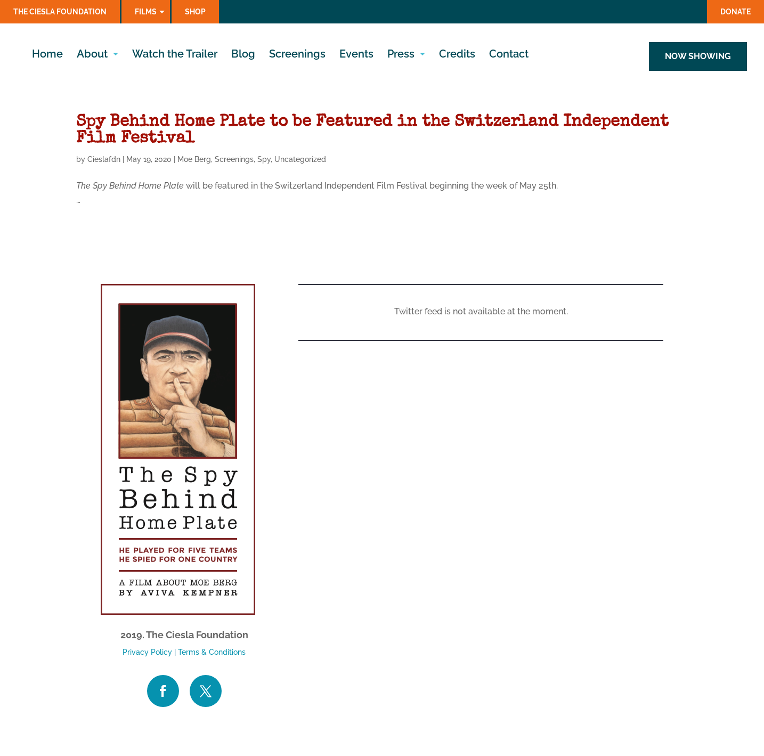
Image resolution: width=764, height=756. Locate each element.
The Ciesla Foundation (60, 11)
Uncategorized (300, 159)
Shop (195, 11)
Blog (243, 55)
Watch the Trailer (174, 55)
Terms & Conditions (212, 652)
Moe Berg (194, 159)
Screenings (297, 55)
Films (146, 11)
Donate (735, 11)
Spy (264, 159)
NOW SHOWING (698, 56)
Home (47, 55)
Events (356, 55)
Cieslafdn (103, 159)
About (92, 55)
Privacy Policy (147, 652)
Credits (457, 55)
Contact (509, 55)
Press (400, 55)
